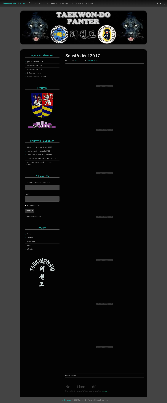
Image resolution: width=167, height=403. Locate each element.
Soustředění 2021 (43, 151)
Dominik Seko (92, 60)
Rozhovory (31, 241)
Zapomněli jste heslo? (33, 216)
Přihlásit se (29, 211)
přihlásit (105, 391)
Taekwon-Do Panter (14, 3)
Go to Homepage (65, 400)
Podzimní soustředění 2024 (37, 77)
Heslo (27, 194)
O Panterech (50, 3)
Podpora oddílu (47, 155)
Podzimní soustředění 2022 (42, 147)
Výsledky (30, 249)
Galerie (78, 3)
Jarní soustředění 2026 (35, 62)
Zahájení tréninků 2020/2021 (47, 158)
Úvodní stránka (35, 3)
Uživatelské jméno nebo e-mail (37, 182)
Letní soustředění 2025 (35, 65)
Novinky (30, 238)
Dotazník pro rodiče (34, 73)
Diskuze (89, 3)
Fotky (29, 234)
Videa (74, 375)
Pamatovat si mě (34, 205)
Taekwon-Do (65, 3)
